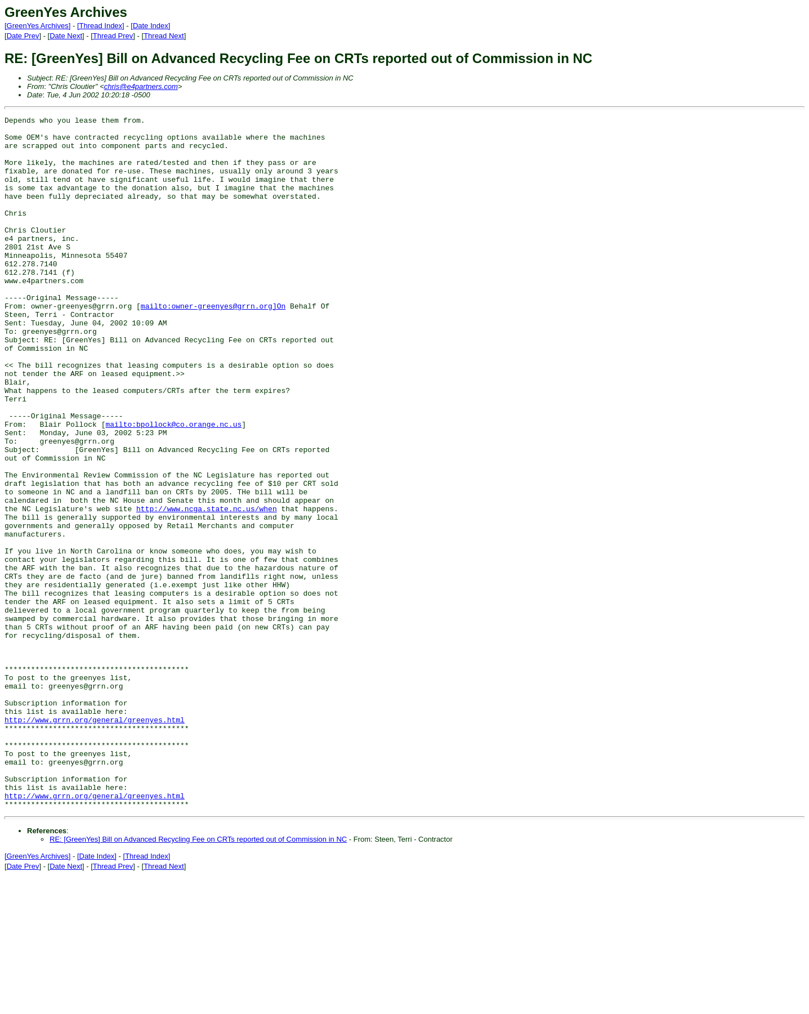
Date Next (66, 36)
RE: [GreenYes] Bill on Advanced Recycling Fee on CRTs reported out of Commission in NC (198, 977)
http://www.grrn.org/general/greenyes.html (95, 841)
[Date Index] (150, 25)
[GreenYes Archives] (37, 25)
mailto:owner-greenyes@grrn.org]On (213, 345)
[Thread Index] (100, 25)
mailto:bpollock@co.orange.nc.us (173, 486)
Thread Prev (113, 36)
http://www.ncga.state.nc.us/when (206, 588)
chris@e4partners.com (141, 86)
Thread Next (164, 36)
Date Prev (23, 36)
